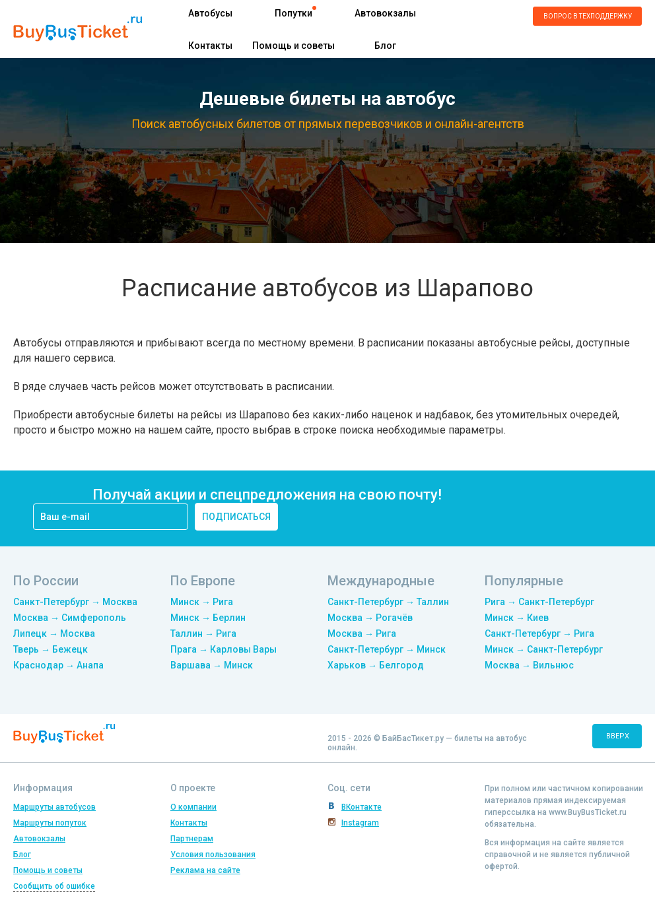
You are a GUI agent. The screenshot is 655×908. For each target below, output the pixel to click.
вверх (617, 736)
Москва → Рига (362, 633)
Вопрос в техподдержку (587, 16)
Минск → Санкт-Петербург (544, 649)
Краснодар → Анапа (58, 665)
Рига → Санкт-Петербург (539, 602)
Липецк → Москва (54, 633)
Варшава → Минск (211, 665)
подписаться (236, 516)
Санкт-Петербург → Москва (75, 602)
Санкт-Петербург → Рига (539, 633)
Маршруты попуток (49, 822)
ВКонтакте (361, 807)
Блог (385, 45)
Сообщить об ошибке (54, 886)
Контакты (210, 45)
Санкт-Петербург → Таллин (388, 602)
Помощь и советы (293, 45)
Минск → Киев (517, 617)
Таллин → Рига (203, 633)
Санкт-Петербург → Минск (387, 649)
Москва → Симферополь (69, 617)
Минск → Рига (201, 602)
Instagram (360, 822)
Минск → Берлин (208, 617)
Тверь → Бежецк (50, 649)
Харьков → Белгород (376, 665)
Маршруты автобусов (54, 807)
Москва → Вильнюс (529, 665)
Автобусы (210, 13)
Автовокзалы (385, 13)
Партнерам (191, 838)
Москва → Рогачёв (370, 617)
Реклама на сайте (205, 870)
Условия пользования (213, 854)
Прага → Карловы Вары (223, 649)
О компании (193, 807)
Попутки (293, 13)
